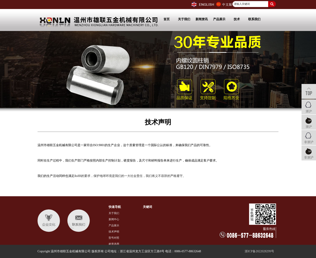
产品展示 (219, 19)
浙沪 (309, 104)
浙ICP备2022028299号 (259, 251)
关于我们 (184, 19)
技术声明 (114, 231)
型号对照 (114, 237)
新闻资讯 (202, 19)
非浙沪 (308, 135)
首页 (166, 19)
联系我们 (254, 19)
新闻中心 (114, 219)
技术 (237, 19)
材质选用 (114, 243)
